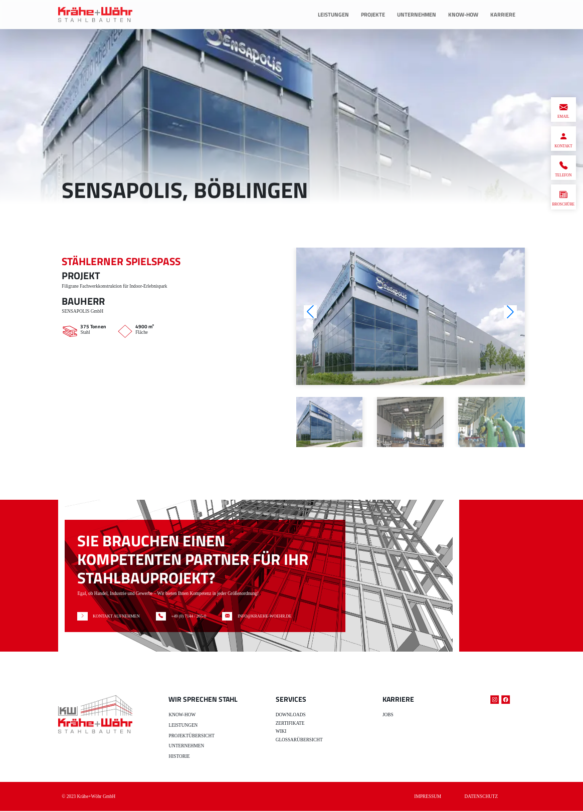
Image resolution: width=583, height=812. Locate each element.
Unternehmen (416, 14)
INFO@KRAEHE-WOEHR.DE (271, 617)
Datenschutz (481, 797)
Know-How (463, 14)
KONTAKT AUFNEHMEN (111, 617)
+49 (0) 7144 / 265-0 (189, 617)
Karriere (502, 14)
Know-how (182, 715)
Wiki (281, 732)
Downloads (291, 715)
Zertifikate (290, 724)
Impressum (427, 797)
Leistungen (333, 14)
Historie (178, 757)
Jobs (388, 715)
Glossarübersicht (299, 740)
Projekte (373, 14)
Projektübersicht (191, 736)
